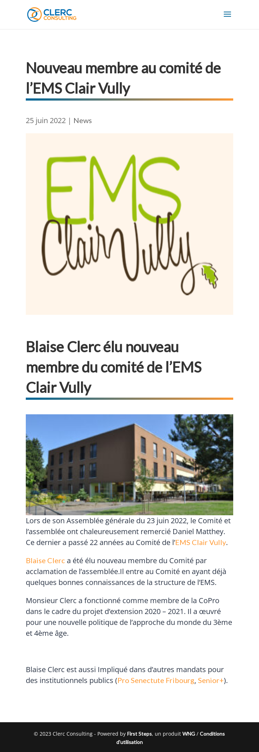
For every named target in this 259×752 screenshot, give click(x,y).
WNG (188, 734)
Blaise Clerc (45, 560)
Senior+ (211, 680)
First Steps (139, 734)
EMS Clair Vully (200, 542)
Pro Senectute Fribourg (155, 680)
